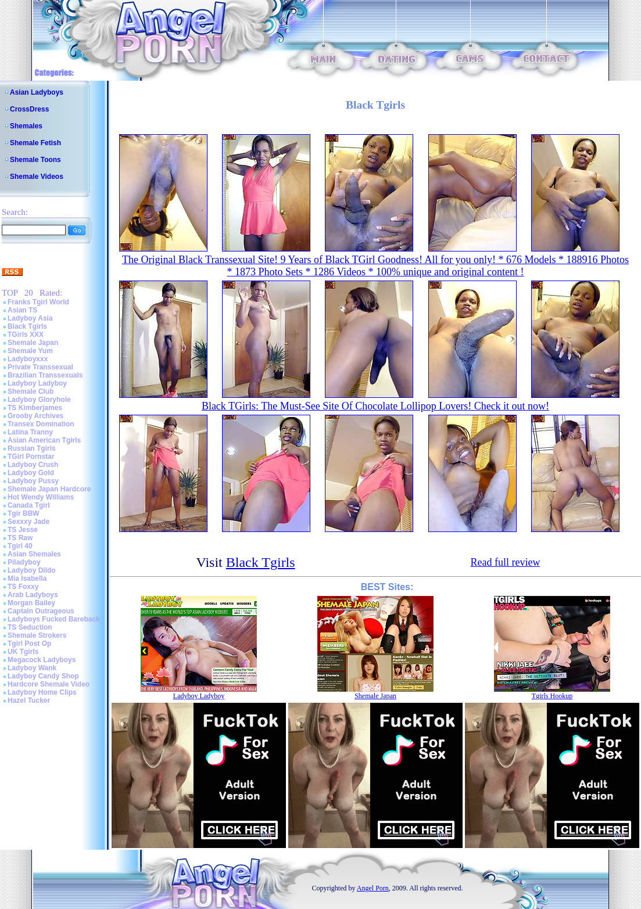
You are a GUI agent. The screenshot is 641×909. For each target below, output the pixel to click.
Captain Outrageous (41, 611)
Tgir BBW (24, 513)
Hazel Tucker (29, 700)
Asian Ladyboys (36, 92)
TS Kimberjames (35, 408)
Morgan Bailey (31, 603)
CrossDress (29, 109)
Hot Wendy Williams (41, 497)
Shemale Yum (30, 351)
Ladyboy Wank (32, 668)
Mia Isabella (27, 578)
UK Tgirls (23, 652)
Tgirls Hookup (552, 696)
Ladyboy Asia (30, 318)
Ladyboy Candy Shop (43, 676)
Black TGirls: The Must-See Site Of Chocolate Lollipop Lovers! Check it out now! (375, 406)
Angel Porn (373, 888)
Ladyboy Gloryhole (39, 400)
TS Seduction (30, 627)
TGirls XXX (26, 334)
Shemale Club (30, 391)
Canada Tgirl (29, 505)
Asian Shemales (34, 554)
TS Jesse (23, 530)
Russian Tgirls (32, 448)
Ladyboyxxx (28, 359)
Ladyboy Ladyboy (37, 383)
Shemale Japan (33, 343)
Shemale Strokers (37, 635)
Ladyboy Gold (31, 473)
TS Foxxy (23, 587)
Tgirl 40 (20, 546)
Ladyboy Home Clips (42, 692)
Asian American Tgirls (44, 440)
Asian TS (22, 310)
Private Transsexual (40, 367)
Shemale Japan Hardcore (49, 489)
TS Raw (20, 538)
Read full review (505, 562)
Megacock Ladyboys (42, 660)
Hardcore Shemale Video (48, 684)
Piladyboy (24, 562)
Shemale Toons (35, 160)
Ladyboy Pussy (33, 481)
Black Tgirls (27, 326)
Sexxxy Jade (28, 522)
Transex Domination (41, 424)
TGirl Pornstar (31, 456)
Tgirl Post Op (29, 643)
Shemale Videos (36, 177)
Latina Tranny (30, 432)
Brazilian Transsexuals (45, 375)
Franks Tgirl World (38, 302)
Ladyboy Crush (33, 465)
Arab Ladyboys (33, 595)
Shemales (26, 126)
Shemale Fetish (35, 143)
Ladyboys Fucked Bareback (54, 619)
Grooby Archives (35, 416)
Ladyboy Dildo (32, 570)
